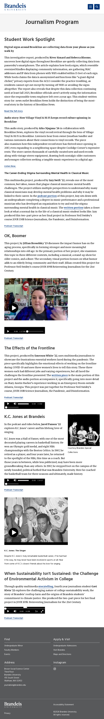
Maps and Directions (62, 654)
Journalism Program (52, 22)
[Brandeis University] (15, 7)
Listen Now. (10, 166)
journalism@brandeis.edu (15, 685)
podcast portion (47, 195)
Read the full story (13, 111)
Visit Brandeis (59, 650)
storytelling (45, 586)
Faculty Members (11, 650)
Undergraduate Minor (13, 645)
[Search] (97, 6)
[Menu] (90, 6)
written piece (60, 375)
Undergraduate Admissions (65, 645)
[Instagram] (54, 668)
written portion (73, 207)
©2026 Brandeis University (64, 711)
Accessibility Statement (63, 704)
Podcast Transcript (13, 226)
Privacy (7, 713)
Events (7, 654)
